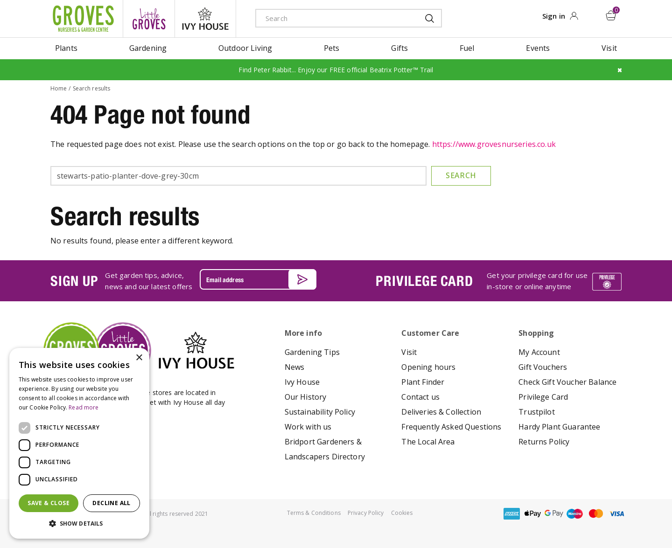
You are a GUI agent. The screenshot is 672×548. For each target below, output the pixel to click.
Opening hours (428, 367)
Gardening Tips (312, 352)
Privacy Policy (366, 513)
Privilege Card (543, 397)
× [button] (138, 357)
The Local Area (428, 442)
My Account (539, 352)
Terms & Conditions (314, 513)
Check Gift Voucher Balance (567, 382)
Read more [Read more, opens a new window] (83, 407)
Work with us (308, 427)
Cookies (402, 513)
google (554, 514)
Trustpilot (536, 412)
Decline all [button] (111, 503)
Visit (409, 352)
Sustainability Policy (320, 412)
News (295, 367)
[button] (79, 523)
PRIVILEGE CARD (424, 280)
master (596, 514)
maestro (575, 514)
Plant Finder (422, 382)
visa (617, 514)
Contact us (420, 397)
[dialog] (79, 443)
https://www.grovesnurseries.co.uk (494, 144)
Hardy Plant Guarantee (559, 427)
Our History (306, 397)
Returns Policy (543, 442)
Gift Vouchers (542, 367)
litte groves (149, 18)
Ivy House (302, 382)
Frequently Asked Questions (451, 427)
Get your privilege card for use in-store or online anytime (537, 281)
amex (512, 514)
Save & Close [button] (49, 503)
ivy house (205, 18)
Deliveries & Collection (441, 412)
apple (533, 514)
